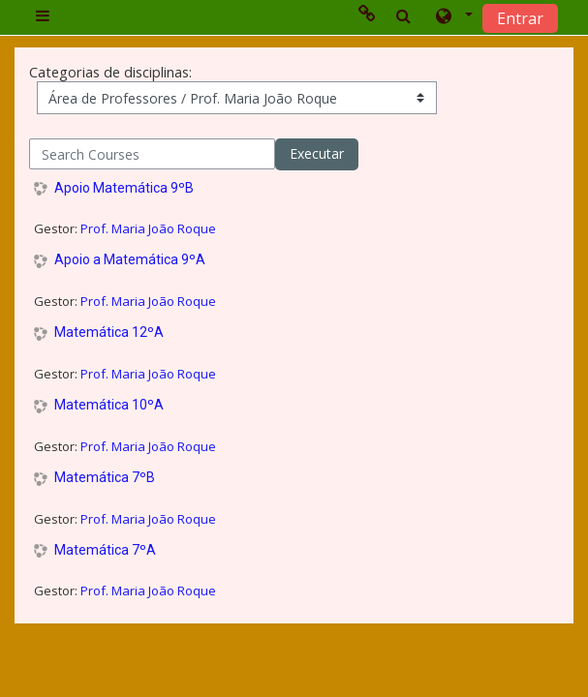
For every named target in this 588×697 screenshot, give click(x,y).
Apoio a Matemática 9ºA (129, 259)
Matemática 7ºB (104, 477)
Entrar (520, 18)
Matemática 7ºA (105, 550)
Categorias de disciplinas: (110, 72)
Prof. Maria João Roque (148, 228)
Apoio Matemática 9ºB (124, 188)
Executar (317, 153)
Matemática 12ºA (109, 332)
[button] (453, 16)
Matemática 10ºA (109, 404)
